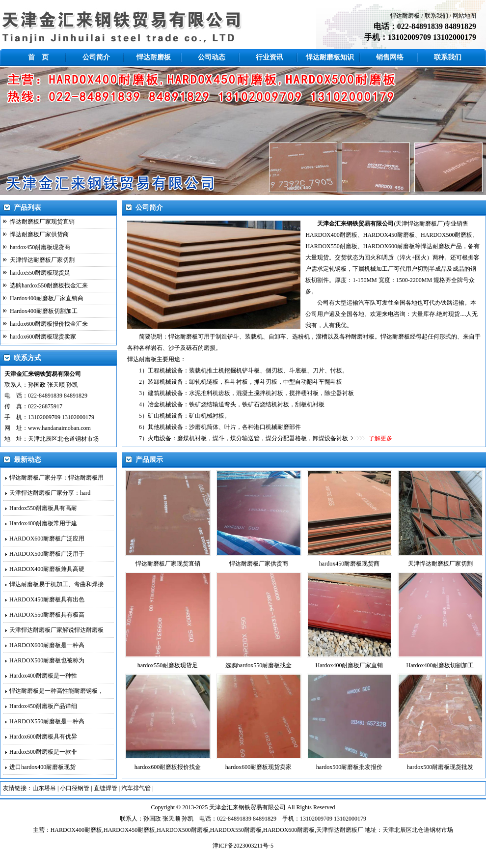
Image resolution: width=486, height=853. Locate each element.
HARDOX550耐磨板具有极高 (46, 614)
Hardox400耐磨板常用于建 (43, 523)
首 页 (38, 57)
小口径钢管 (74, 788)
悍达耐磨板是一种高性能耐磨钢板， (56, 690)
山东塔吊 (44, 788)
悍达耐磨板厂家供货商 (39, 234)
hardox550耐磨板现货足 (40, 272)
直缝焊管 (105, 788)
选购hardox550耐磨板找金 (258, 665)
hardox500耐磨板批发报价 (349, 767)
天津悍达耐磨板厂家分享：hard (49, 492)
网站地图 (464, 15)
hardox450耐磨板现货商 (40, 247)
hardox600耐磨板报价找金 (168, 767)
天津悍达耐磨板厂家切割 (42, 259)
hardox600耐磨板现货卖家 (43, 336)
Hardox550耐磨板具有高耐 (43, 508)
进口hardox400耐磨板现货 (42, 767)
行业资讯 (269, 57)
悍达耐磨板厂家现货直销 (42, 221)
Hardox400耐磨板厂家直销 (349, 665)
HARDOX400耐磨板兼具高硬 (46, 569)
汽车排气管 (136, 788)
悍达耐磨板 (405, 15)
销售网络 (390, 57)
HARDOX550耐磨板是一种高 (46, 721)
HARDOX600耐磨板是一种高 (46, 645)
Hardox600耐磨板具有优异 (43, 736)
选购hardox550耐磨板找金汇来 (49, 285)
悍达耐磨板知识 (330, 57)
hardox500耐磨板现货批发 (440, 767)
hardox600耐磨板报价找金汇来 (49, 323)
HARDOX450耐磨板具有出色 (46, 599)
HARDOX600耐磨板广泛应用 (46, 538)
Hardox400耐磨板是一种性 (43, 675)
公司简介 (96, 57)
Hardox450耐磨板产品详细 (43, 706)
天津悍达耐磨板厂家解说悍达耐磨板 (56, 629)
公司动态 (211, 57)
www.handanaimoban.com (59, 428)
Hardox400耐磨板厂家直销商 (46, 298)
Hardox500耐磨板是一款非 (43, 751)
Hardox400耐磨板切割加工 (44, 311)
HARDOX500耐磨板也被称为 (46, 660)
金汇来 (230, 807)
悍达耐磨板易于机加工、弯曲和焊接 (56, 584)
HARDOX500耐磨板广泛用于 (46, 553)
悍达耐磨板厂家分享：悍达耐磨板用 (56, 477)
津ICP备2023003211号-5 (243, 845)
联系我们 (436, 15)
